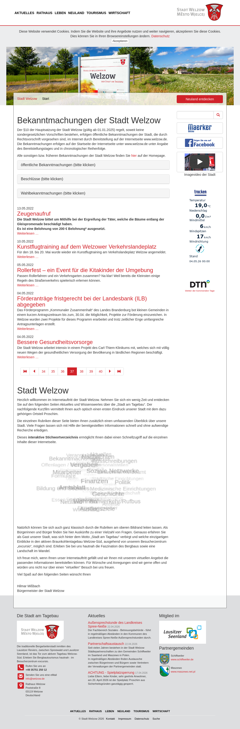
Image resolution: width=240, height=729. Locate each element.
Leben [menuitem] (60, 13)
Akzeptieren (119, 41)
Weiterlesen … (28, 233)
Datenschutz (160, 36)
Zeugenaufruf (34, 213)
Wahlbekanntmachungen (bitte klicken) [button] (53, 193)
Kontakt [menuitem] (110, 718)
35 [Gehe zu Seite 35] (53, 371)
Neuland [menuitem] (76, 13)
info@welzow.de (35, 678)
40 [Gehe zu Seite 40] (100, 371)
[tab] (93, 165)
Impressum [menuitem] (124, 718)
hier (134, 155)
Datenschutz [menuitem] (142, 718)
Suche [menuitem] (156, 718)
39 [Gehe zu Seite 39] (91, 371)
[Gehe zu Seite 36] (34, 371)
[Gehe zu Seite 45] (119, 371)
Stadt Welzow (27, 99)
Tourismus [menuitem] (96, 13)
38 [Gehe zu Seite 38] (81, 371)
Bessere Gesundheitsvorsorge (55, 342)
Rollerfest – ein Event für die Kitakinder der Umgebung (85, 270)
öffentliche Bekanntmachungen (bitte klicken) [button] (58, 165)
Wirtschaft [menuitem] (119, 13)
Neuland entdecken (200, 99)
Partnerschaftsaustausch (106, 644)
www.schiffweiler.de (182, 659)
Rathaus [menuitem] (44, 13)
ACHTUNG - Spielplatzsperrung (111, 672)
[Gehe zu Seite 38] (110, 371)
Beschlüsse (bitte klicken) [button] (42, 179)
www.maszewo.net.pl (183, 671)
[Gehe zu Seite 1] (25, 371)
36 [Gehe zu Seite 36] (62, 371)
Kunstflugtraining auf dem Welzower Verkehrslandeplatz (87, 246)
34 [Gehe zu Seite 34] (43, 371)
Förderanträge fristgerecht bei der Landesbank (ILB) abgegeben (82, 301)
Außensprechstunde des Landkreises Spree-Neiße (115, 624)
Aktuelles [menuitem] (24, 13)
